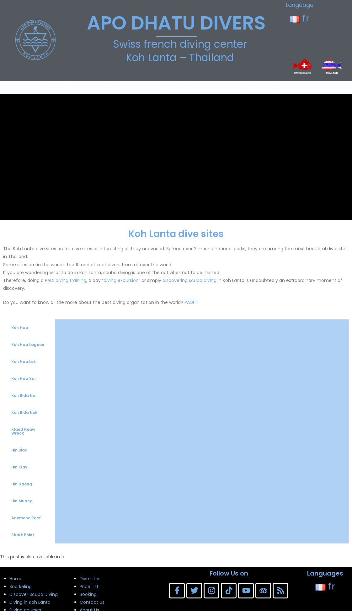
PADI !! (191, 302)
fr (299, 18)
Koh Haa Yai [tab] (23, 378)
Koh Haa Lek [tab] (23, 361)
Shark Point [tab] (22, 535)
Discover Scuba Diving (33, 594)
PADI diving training (65, 280)
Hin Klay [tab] (19, 467)
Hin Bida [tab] (19, 450)
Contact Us (92, 602)
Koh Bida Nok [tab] (24, 412)
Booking (88, 594)
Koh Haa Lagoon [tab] (27, 344)
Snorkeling (20, 586)
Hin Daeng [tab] (21, 484)
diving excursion (121, 280)
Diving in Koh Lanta (30, 602)
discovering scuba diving (189, 280)
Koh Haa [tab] (19, 327)
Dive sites (90, 579)
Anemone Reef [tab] (26, 518)
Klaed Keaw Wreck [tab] (23, 431)
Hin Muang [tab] (22, 501)
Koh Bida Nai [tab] (23, 395)
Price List (89, 586)
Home (16, 579)
